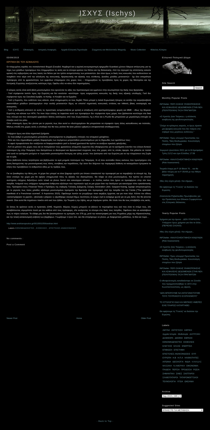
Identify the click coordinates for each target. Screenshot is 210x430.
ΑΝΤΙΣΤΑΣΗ (177, 330)
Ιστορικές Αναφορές (47, 49)
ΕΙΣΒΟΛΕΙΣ (42, 228)
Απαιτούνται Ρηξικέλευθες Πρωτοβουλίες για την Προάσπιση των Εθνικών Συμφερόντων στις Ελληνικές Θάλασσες (181, 199)
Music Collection (138, 49)
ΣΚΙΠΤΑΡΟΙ (188, 373)
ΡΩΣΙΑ (196, 369)
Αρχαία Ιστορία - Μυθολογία (175, 334)
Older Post (146, 318)
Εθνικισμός (28, 49)
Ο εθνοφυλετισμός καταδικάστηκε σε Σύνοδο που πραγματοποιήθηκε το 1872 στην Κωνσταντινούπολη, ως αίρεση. (180, 283)
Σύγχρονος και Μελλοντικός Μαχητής (109, 49)
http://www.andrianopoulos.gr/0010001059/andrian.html (32, 223)
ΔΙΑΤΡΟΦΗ (194, 334)
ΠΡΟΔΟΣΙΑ (186, 369)
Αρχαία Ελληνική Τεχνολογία (74, 49)
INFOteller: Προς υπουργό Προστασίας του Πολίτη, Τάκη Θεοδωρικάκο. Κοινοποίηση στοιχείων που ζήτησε (180, 141)
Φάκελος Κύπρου (158, 49)
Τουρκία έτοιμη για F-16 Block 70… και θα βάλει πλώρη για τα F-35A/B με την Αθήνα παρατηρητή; (180, 171)
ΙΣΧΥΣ (16, 49)
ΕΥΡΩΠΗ (166, 357)
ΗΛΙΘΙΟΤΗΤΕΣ (192, 357)
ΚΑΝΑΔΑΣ (197, 362)
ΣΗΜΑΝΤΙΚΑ (168, 373)
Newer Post (12, 318)
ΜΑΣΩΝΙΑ (167, 366)
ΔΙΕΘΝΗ (179, 338)
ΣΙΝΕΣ (179, 373)
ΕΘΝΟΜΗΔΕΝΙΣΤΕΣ (25, 228)
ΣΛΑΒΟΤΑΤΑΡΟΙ (170, 377)
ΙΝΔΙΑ (187, 362)
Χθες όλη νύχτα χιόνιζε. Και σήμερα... (177, 181)
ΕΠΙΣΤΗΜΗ (179, 350)
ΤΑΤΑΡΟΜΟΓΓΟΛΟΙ (188, 377)
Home (79, 318)
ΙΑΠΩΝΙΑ (166, 362)
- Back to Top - (105, 421)
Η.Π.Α (180, 357)
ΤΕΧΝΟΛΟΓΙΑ (169, 381)
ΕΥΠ (194, 354)
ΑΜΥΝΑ (166, 330)
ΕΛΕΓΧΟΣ (167, 346)
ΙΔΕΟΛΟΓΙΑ (177, 362)
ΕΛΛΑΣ (176, 346)
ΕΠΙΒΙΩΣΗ (167, 350)
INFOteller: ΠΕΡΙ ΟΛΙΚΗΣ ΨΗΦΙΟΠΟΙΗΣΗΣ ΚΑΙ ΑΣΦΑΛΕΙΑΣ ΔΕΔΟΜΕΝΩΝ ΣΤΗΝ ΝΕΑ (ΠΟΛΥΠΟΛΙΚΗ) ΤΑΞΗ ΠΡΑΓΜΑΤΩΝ (181, 107)
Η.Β (174, 357)
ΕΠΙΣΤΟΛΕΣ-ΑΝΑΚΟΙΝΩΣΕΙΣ (63, 228)
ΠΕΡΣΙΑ (176, 369)
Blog (6, 49)
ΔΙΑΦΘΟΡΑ (167, 338)
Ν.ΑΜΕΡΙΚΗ (179, 366)
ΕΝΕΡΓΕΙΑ (187, 346)
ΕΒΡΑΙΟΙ (188, 338)
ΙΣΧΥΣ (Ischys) (107, 13)
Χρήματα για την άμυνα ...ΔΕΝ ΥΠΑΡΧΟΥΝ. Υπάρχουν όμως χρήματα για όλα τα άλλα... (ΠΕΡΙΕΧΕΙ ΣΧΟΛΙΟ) (181, 222)
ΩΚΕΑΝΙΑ (189, 381)
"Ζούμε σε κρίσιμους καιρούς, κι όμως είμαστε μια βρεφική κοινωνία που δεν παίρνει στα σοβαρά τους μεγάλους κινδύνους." (181, 128)
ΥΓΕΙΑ (180, 381)
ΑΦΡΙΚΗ (188, 330)
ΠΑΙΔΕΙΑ (166, 369)
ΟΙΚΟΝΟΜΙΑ (192, 366)
